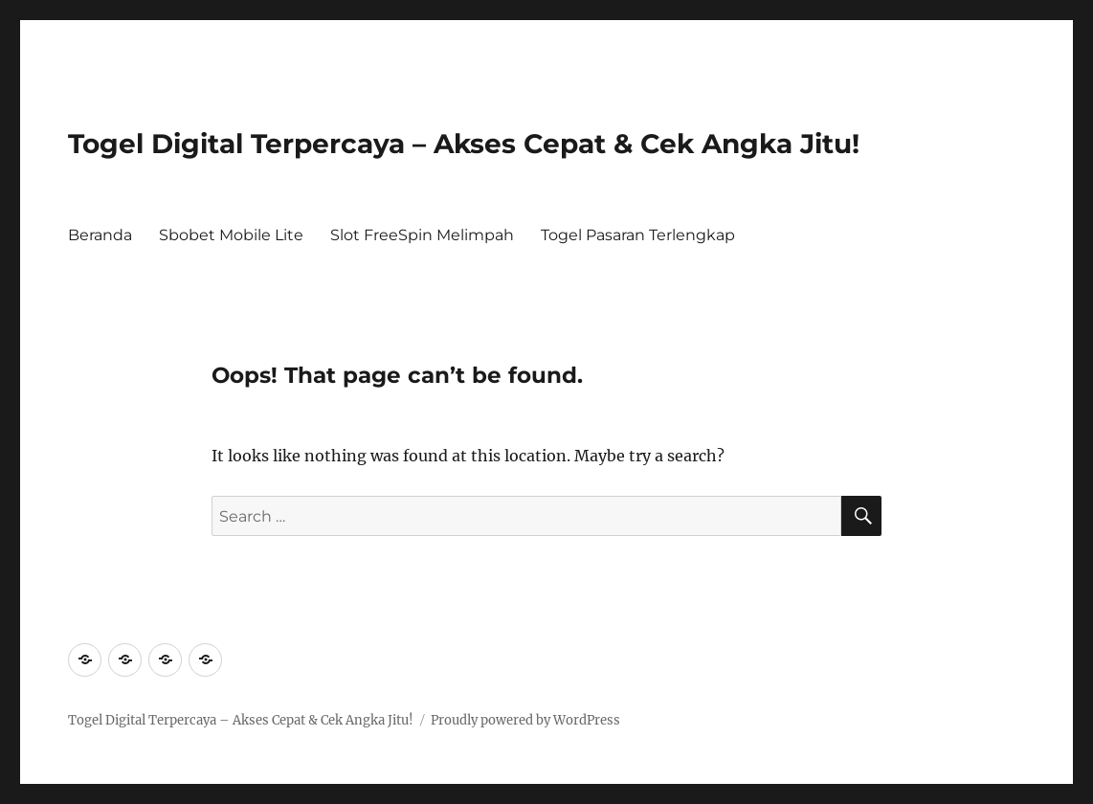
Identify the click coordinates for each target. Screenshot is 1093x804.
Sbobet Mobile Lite (231, 235)
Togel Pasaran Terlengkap (638, 235)
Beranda (100, 235)
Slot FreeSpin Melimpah (422, 235)
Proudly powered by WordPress (525, 720)
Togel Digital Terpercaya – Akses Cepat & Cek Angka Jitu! (463, 143)
